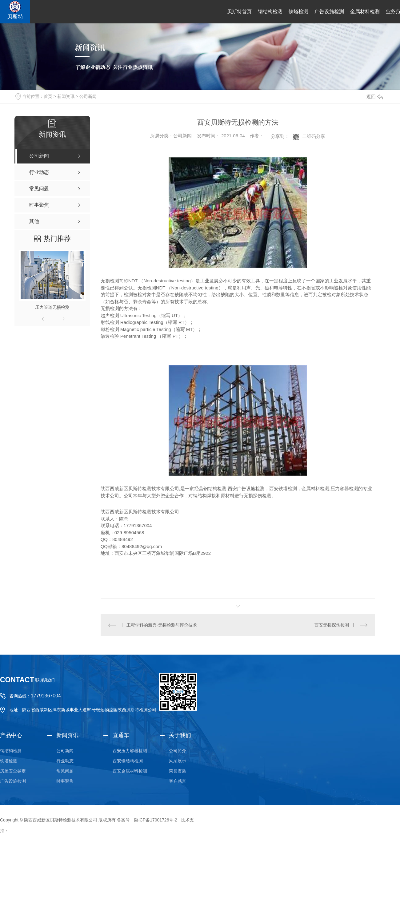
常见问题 (65, 771)
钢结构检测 (270, 11)
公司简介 (177, 750)
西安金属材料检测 (130, 771)
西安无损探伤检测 (331, 625)
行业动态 (65, 760)
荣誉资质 (177, 771)
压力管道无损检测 (52, 307)
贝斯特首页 (239, 11)
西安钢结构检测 (128, 760)
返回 (374, 96)
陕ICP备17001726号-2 (155, 819)
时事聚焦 (65, 781)
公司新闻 (88, 96)
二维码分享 (313, 136)
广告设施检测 (329, 11)
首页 (48, 96)
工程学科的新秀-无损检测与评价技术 (161, 625)
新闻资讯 (65, 96)
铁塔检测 (298, 11)
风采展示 (177, 760)
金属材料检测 (365, 11)
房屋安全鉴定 (13, 771)
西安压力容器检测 (130, 750)
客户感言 (177, 781)
